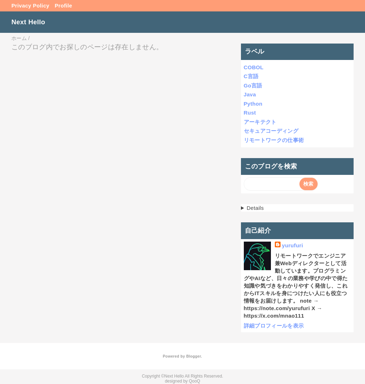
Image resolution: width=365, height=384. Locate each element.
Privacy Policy (30, 5)
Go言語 (253, 85)
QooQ (194, 381)
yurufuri (292, 245)
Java (250, 94)
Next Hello (28, 22)
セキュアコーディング (271, 131)
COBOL (254, 67)
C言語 (251, 76)
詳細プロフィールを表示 (274, 326)
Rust (250, 113)
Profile (63, 5)
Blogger (193, 356)
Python (253, 104)
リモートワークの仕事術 (274, 140)
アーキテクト (260, 122)
